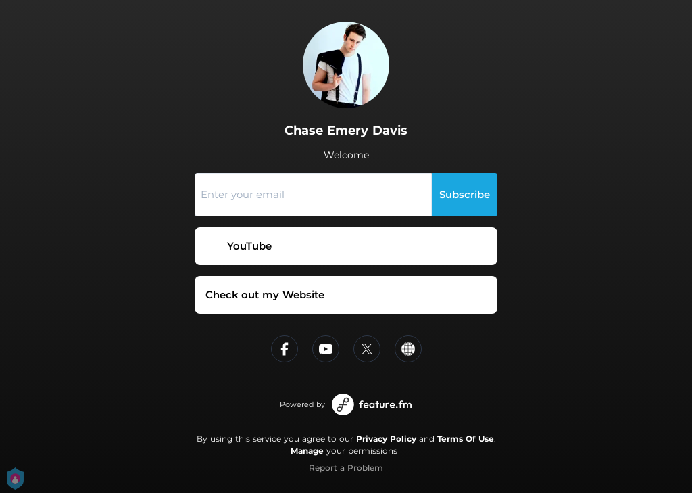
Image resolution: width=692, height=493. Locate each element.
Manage (307, 451)
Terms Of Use (465, 438)
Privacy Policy (386, 438)
